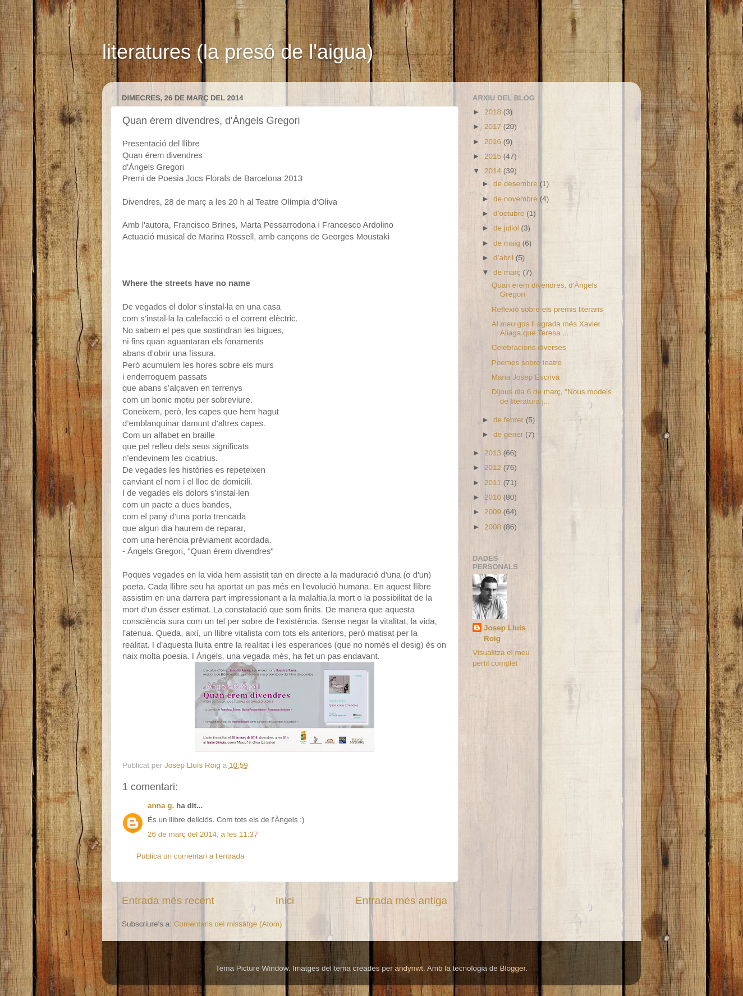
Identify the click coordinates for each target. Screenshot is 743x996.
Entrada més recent (168, 900)
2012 (493, 467)
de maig (507, 243)
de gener (509, 434)
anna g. (161, 805)
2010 (493, 497)
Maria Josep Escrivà (526, 377)
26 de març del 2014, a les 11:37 (203, 834)
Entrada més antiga (401, 900)
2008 (493, 527)
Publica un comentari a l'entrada (190, 856)
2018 (493, 112)
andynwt (409, 968)
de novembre (516, 199)
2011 (493, 482)
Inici (285, 900)
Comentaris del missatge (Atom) (228, 924)
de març (508, 272)
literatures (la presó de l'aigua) (237, 51)
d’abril (504, 257)
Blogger (512, 968)
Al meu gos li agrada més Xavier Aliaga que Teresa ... (546, 328)
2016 (493, 141)
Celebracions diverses (529, 347)
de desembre (516, 183)
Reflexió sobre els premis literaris (547, 309)
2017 (493, 126)
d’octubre (509, 213)
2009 (493, 512)
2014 (493, 171)
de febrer (509, 420)
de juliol (507, 228)
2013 (493, 453)
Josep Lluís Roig (504, 633)
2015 (493, 156)
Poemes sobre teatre (527, 362)
